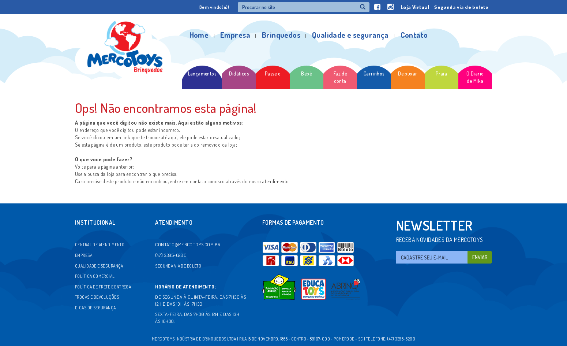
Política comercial (95, 276)
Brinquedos (281, 35)
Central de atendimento (99, 244)
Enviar (479, 257)
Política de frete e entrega (103, 287)
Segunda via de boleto (461, 7)
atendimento (275, 181)
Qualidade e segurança (350, 35)
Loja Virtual (415, 7)
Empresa (235, 35)
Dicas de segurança (95, 307)
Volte (80, 166)
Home (199, 35)
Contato (414, 35)
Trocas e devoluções (97, 297)
